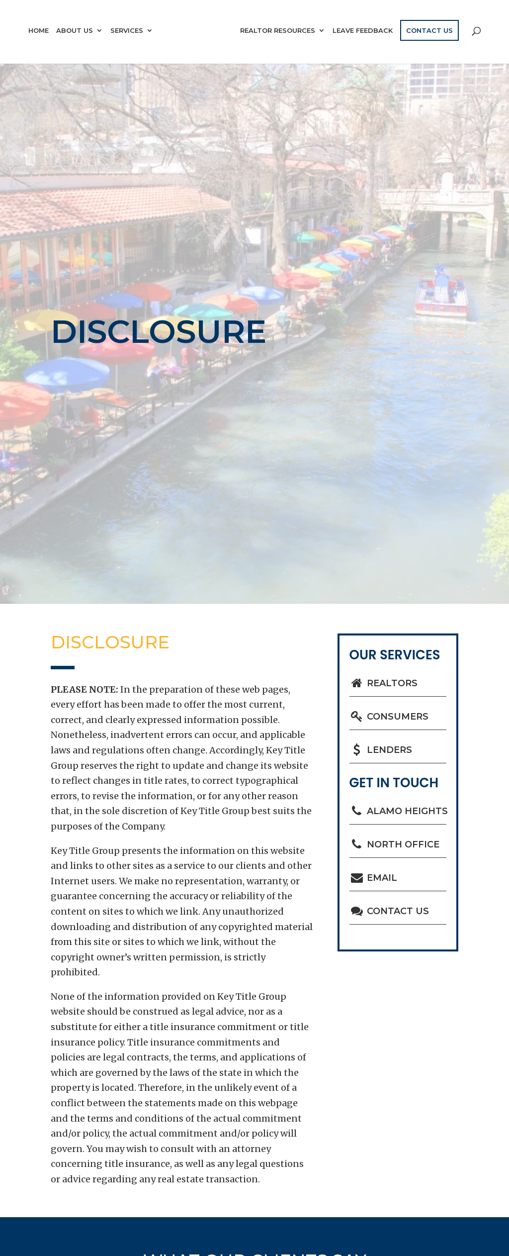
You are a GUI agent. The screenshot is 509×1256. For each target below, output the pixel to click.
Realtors (383, 683)
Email (373, 877)
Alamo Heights (397, 811)
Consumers (389, 716)
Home (38, 30)
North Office (394, 844)
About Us (74, 30)
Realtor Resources (277, 30)
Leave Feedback (363, 30)
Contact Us (429, 30)
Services (126, 30)
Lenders (381, 749)
